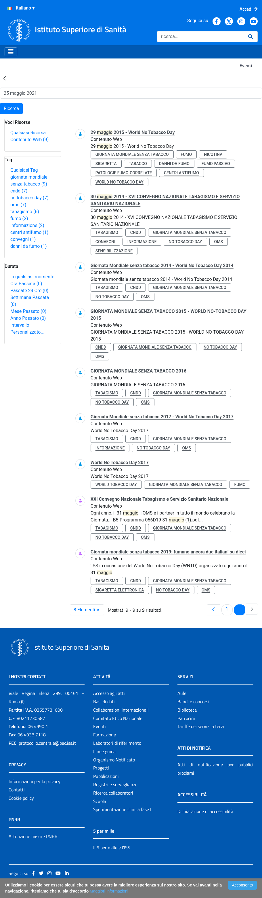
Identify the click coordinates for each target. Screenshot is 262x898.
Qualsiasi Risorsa (28, 132)
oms (18, 204)
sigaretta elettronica (119, 590)
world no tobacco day (119, 182)
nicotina (213, 154)
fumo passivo (216, 163)
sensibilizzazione (114, 251)
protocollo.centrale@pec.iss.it (47, 743)
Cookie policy (21, 798)
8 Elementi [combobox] (89, 609)
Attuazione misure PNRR (33, 836)
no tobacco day (29, 198)
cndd (18, 191)
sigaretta (106, 163)
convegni (23, 239)
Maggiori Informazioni (109, 891)
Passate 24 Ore (29, 290)
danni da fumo (28, 246)
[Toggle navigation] (11, 52)
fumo (19, 218)
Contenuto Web (29, 139)
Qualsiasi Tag (24, 170)
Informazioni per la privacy (34, 781)
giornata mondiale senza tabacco (132, 154)
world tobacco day (116, 484)
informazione (27, 225)
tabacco (138, 163)
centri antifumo (29, 232)
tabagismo (24, 211)
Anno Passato (28, 318)
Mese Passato (28, 311)
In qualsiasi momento (32, 276)
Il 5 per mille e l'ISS (111, 847)
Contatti (17, 789)
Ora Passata (26, 283)
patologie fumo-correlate (123, 173)
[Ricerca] (200, 36)
